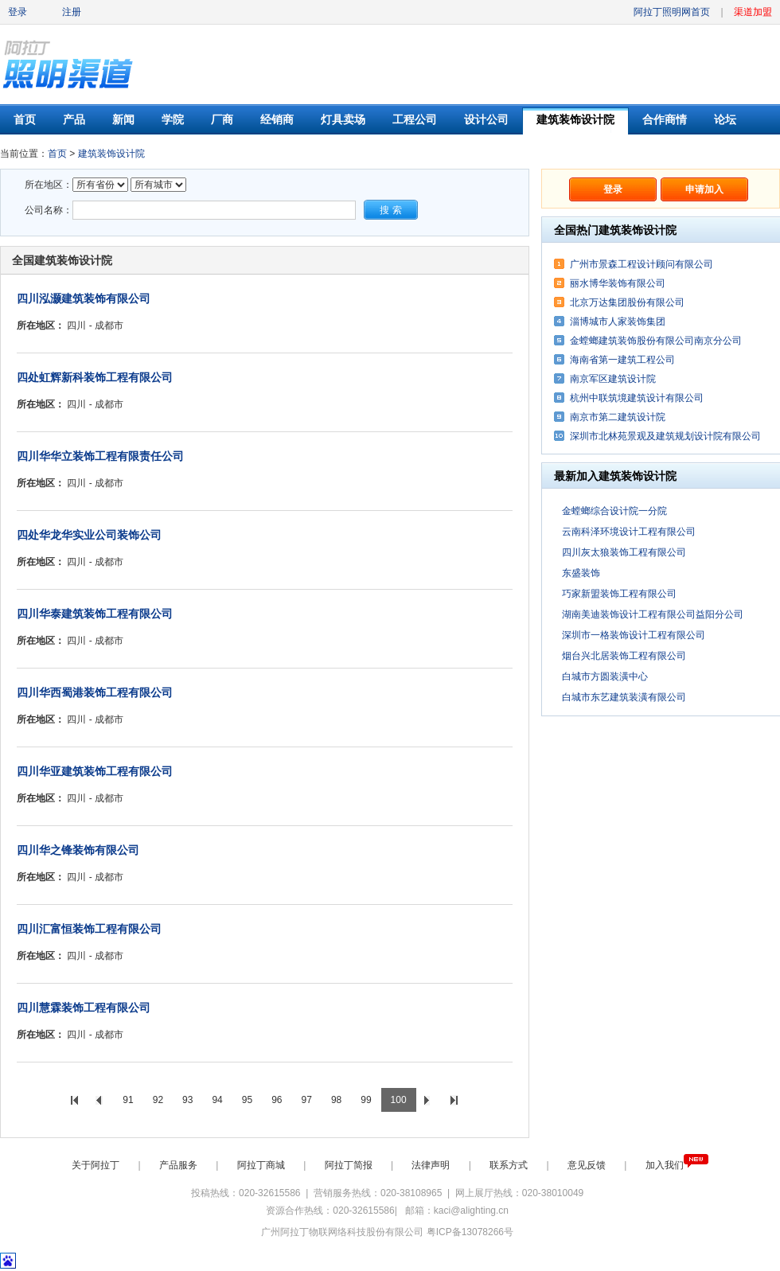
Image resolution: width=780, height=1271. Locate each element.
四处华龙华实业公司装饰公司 (89, 534)
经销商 (277, 119)
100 (399, 1099)
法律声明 (431, 1165)
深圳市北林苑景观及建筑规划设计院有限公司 (665, 436)
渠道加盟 (753, 12)
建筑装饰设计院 (575, 119)
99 (366, 1099)
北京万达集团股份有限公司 (627, 302)
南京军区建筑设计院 (613, 378)
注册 (71, 12)
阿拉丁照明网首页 (673, 12)
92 (158, 1099)
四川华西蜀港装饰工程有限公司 (95, 692)
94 (217, 1099)
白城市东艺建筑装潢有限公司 (624, 697)
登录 (17, 12)
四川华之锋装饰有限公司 (78, 850)
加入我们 (676, 1165)
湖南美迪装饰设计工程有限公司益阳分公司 (652, 614)
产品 (74, 119)
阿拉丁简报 (350, 1165)
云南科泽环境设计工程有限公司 (629, 531)
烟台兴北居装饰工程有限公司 (624, 655)
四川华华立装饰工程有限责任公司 (100, 456)
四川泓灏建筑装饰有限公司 (83, 298)
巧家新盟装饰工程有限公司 (619, 593)
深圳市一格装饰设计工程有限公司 (633, 635)
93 (187, 1099)
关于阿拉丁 (97, 1165)
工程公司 (414, 119)
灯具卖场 (343, 119)
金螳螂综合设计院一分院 (614, 511)
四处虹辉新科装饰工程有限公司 (95, 377)
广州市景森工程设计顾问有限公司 (641, 264)
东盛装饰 (581, 573)
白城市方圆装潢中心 (605, 676)
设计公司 (486, 119)
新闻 (123, 119)
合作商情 (664, 119)
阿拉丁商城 (262, 1165)
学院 (173, 119)
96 (276, 1099)
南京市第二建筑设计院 (617, 417)
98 (336, 1099)
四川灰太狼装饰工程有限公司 (624, 552)
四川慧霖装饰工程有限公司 (83, 1007)
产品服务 (179, 1165)
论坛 (725, 119)
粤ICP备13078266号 (470, 1232)
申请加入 (704, 189)
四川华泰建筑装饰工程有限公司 (95, 613)
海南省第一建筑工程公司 (622, 359)
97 (307, 1099)
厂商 (222, 119)
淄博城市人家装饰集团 (617, 321)
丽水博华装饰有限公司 (617, 283)
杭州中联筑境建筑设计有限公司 (637, 398)
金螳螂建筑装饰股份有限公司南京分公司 (656, 340)
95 (247, 1099)
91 (128, 1099)
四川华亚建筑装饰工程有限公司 (95, 771)
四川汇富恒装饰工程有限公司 (89, 928)
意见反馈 (587, 1165)
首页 (25, 119)
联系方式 (509, 1165)
